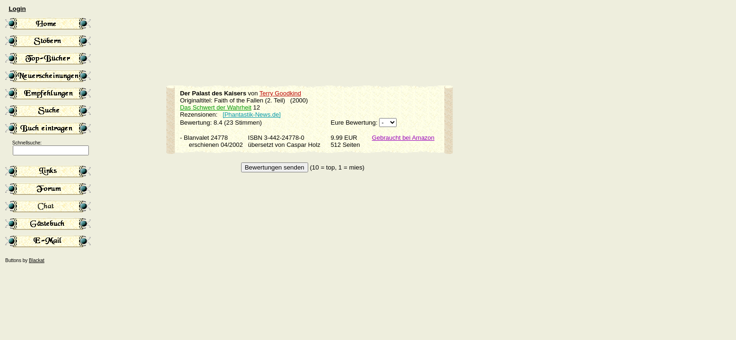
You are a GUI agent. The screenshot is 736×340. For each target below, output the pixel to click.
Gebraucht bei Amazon (403, 137)
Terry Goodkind (280, 93)
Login (17, 8)
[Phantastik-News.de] (252, 114)
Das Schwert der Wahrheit (215, 107)
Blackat (36, 260)
